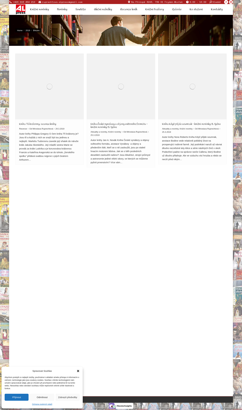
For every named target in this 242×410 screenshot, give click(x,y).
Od (41, 129)
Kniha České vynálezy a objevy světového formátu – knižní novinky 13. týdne (119, 125)
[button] (78, 371)
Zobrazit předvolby (67, 397)
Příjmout (16, 397)
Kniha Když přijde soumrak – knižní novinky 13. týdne (191, 124)
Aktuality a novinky (99, 132)
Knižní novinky (114, 132)
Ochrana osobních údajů (42, 404)
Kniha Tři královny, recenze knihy (37, 124)
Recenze (23, 129)
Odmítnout (42, 397)
